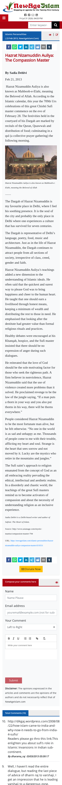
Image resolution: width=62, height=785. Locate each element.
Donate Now (31, 569)
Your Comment (15, 620)
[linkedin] (26, 46)
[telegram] (31, 46)
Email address (15, 606)
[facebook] (8, 46)
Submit (13, 665)
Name (9, 591)
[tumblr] (49, 46)
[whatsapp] (14, 46)
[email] (43, 46)
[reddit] (37, 46)
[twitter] (20, 46)
